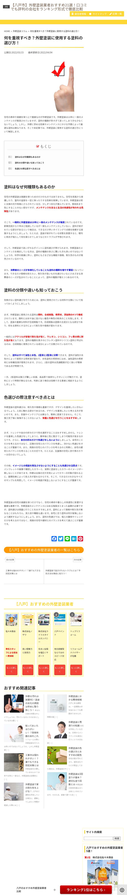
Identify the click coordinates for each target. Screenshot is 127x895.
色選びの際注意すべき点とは (27, 168)
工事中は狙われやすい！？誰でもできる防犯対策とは (32, 766)
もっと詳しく (11, 674)
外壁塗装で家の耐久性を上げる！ (32, 794)
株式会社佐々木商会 (103, 864)
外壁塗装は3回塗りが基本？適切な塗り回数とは (76, 785)
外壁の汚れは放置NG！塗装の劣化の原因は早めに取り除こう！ (32, 707)
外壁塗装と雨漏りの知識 (75, 729)
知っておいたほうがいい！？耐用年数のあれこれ (32, 736)
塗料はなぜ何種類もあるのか (28, 156)
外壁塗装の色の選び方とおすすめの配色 (75, 757)
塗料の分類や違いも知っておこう (29, 162)
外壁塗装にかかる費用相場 (75, 702)
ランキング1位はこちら (86, 889)
